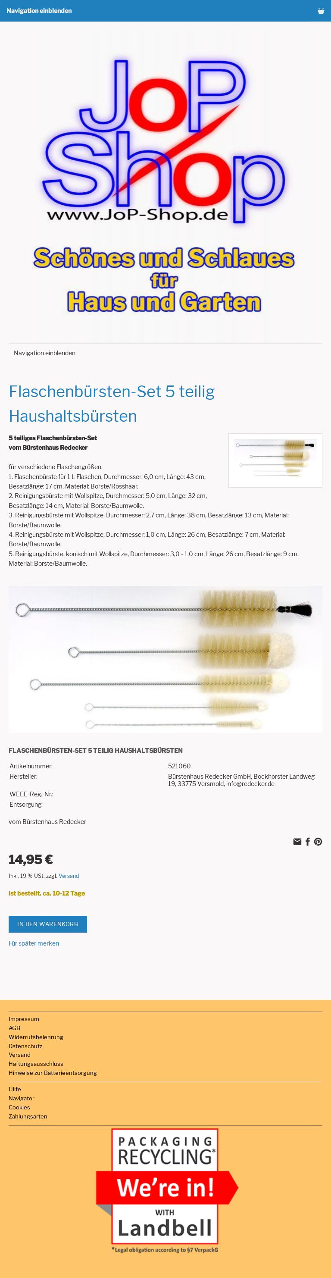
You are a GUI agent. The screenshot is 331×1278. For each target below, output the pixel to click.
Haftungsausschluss (36, 1063)
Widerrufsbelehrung (36, 1037)
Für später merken (34, 943)
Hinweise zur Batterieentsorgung (53, 1072)
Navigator (21, 1098)
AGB (14, 1027)
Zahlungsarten (28, 1116)
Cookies (19, 1107)
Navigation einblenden (39, 10)
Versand (69, 876)
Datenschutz (25, 1046)
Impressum (24, 1018)
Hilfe (15, 1089)
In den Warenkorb (47, 924)
